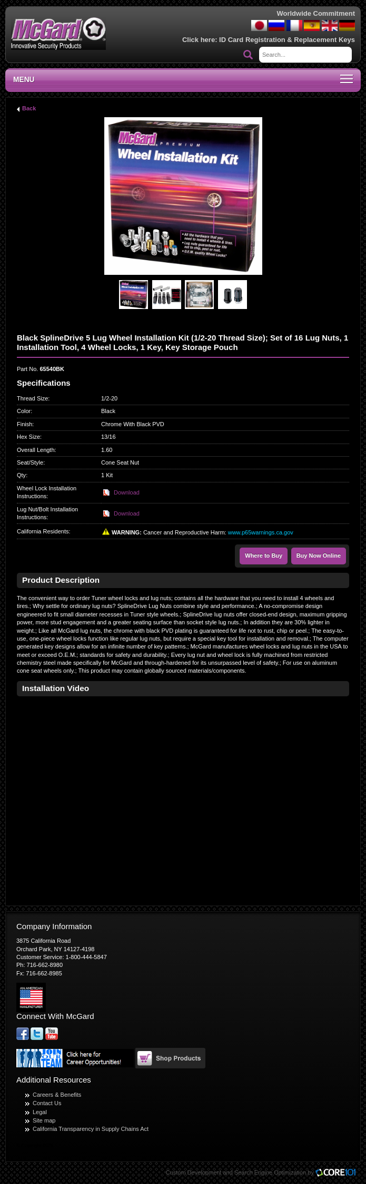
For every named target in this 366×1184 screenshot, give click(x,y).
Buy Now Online (318, 555)
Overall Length (36, 450)
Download (127, 492)
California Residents (42, 531)
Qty (21, 475)
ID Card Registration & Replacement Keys (287, 40)
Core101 (338, 1173)
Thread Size (32, 398)
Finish (24, 424)
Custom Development (194, 1172)
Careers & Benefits (57, 1095)
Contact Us (47, 1103)
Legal (40, 1112)
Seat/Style (30, 462)
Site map (44, 1120)
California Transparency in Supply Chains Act (91, 1129)
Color (24, 411)
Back (29, 108)
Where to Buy (263, 555)
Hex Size (28, 437)
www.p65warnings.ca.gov (260, 532)
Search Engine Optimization (270, 1172)
